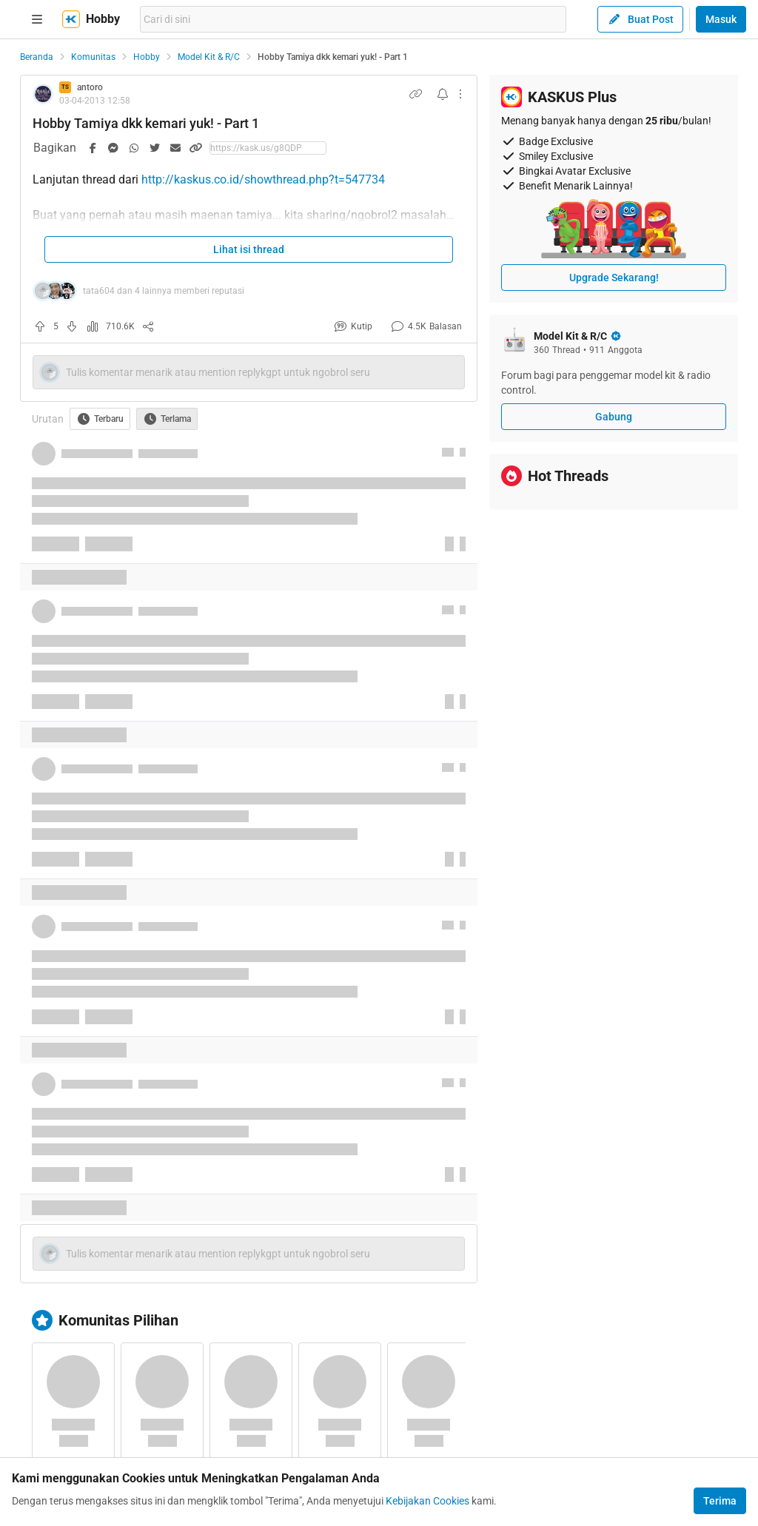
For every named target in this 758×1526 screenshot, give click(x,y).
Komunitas (93, 57)
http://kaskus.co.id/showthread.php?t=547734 (263, 179)
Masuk (721, 19)
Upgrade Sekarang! (614, 277)
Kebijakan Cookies (427, 1501)
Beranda (36, 57)
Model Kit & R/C (209, 57)
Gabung (613, 417)
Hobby (146, 57)
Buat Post (640, 19)
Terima (720, 1501)
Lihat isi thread (248, 249)
